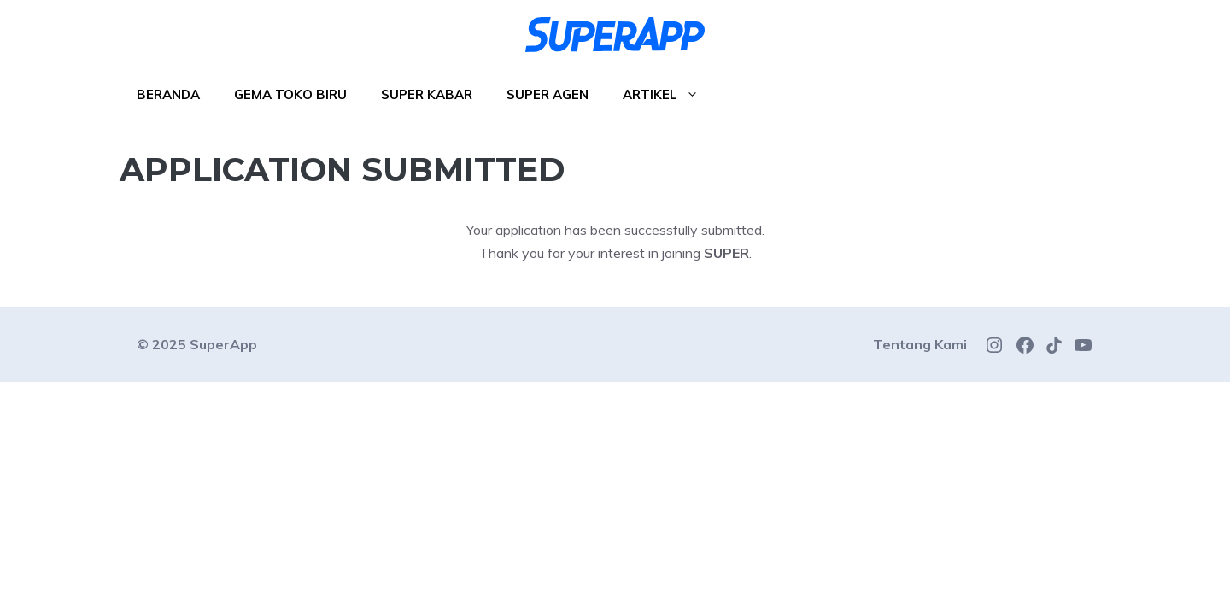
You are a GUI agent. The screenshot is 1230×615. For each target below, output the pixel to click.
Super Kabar (426, 94)
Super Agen (548, 94)
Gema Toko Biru (290, 94)
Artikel (669, 94)
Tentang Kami (920, 344)
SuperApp (223, 344)
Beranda (168, 94)
